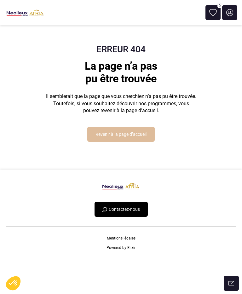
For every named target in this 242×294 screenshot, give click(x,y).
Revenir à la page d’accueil (121, 134)
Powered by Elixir (121, 247)
